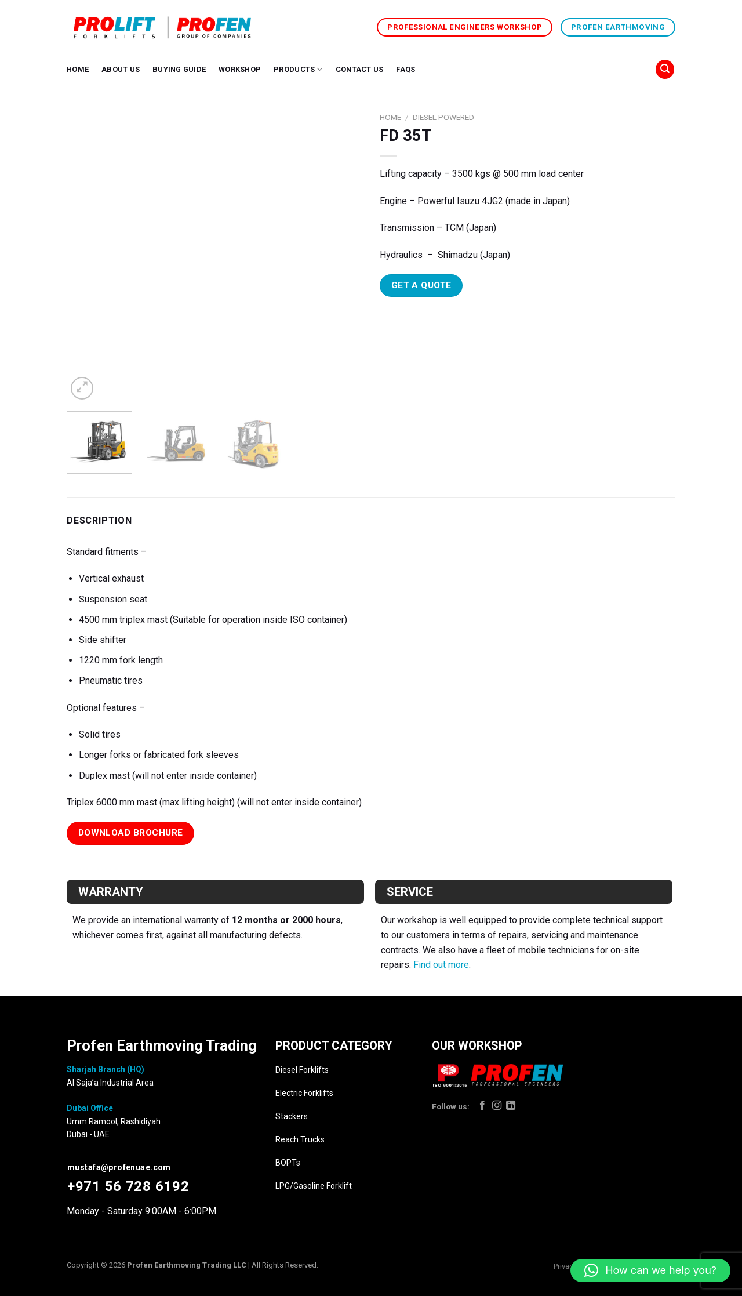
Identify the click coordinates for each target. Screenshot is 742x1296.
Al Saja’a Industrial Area (110, 1082)
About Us (120, 69)
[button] (650, 1270)
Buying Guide (179, 69)
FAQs (405, 69)
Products (298, 69)
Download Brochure (130, 832)
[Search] (665, 69)
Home (78, 69)
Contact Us (360, 69)
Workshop (240, 69)
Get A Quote (421, 285)
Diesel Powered (443, 117)
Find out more (441, 964)
